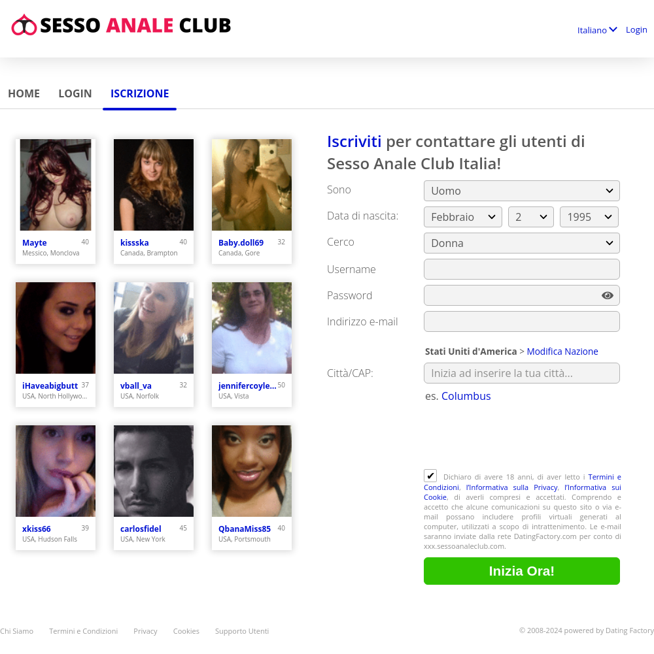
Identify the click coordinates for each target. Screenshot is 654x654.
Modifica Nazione (562, 351)
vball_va (136, 385)
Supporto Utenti (242, 631)
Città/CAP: (350, 373)
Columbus (466, 396)
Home (24, 93)
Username (351, 269)
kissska (134, 242)
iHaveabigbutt (50, 385)
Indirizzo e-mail (362, 321)
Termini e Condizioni (83, 631)
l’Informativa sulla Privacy (512, 487)
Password (349, 295)
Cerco (340, 242)
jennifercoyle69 (248, 385)
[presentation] (523, 437)
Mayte (34, 242)
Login (636, 29)
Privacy (145, 631)
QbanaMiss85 (244, 528)
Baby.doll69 (241, 242)
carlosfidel (141, 528)
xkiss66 (36, 528)
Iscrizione (140, 93)
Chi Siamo (16, 631)
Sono (339, 189)
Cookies (186, 631)
